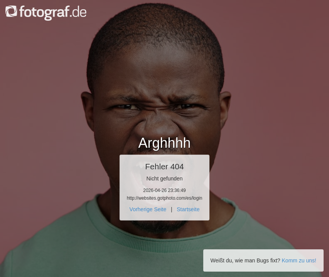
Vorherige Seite (148, 209)
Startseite (188, 209)
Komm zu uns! (299, 260)
